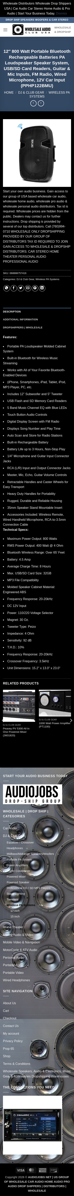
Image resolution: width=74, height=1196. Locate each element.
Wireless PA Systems (47, 279)
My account (11, 1033)
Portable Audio (13, 965)
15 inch (15, 916)
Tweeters (12, 899)
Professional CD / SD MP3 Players (29, 888)
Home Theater (13, 927)
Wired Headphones (16, 980)
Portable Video (13, 972)
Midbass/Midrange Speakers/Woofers (30, 853)
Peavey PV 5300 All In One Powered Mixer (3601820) (16, 732)
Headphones (15, 848)
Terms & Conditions (16, 1063)
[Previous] (3, 728)
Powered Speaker (18, 882)
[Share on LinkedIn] (42, 288)
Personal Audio (13, 957)
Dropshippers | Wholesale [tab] (22, 327)
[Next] (70, 728)
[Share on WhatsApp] (6, 288)
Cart (6, 1010)
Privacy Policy (13, 1041)
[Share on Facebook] (13, 288)
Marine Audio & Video (18, 935)
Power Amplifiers (17, 865)
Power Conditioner (18, 871)
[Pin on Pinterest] (35, 288)
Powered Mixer (16, 876)
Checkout (9, 1018)
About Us (9, 1003)
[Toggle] (68, 828)
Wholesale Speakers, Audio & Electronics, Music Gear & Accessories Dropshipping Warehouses (37, 1074)
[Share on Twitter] (21, 288)
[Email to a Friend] (28, 288)
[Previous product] (41, 103)
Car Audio (10, 828)
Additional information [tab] (20, 319)
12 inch (15, 910)
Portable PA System (19, 859)
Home (9, 92)
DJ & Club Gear (31, 92)
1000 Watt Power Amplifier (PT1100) (54, 725)
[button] (5, 30)
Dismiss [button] (61, 13)
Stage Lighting (16, 893)
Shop (6, 1056)
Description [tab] (12, 311)
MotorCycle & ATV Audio (20, 950)
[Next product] (33, 103)
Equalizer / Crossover (20, 842)
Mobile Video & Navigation (21, 942)
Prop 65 (8, 1048)
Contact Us (11, 1026)
